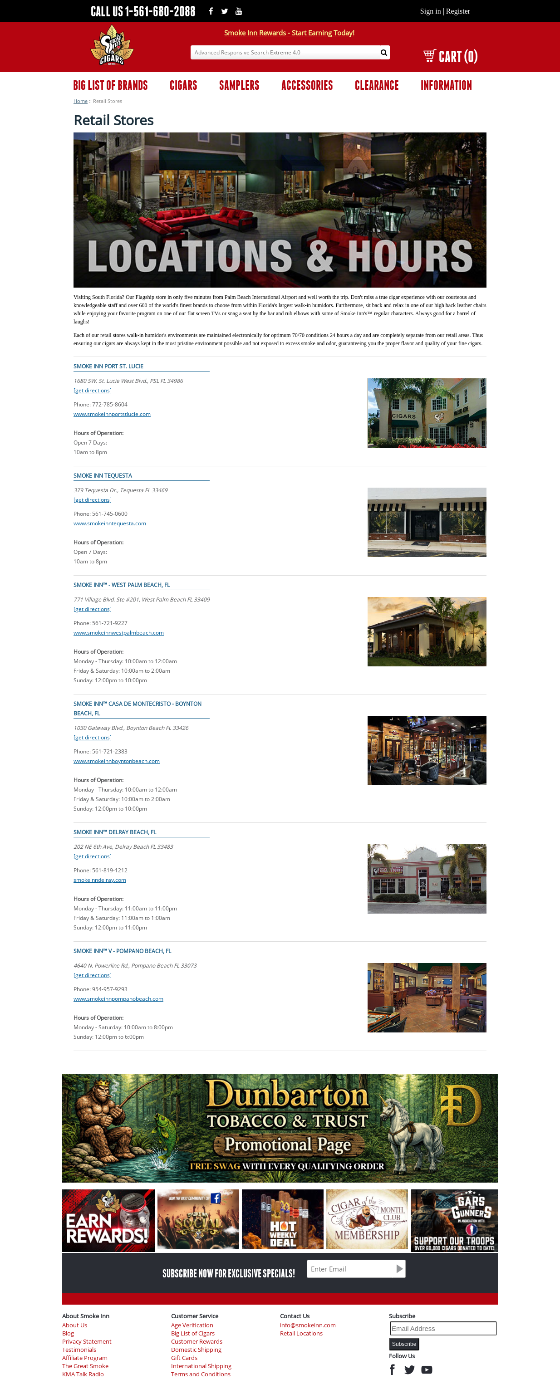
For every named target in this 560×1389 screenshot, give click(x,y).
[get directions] (93, 390)
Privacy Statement (87, 1341)
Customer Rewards (196, 1341)
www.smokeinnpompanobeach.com (118, 999)
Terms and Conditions (201, 1374)
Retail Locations (301, 1333)
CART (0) (450, 56)
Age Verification (192, 1325)
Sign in (430, 11)
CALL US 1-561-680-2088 (143, 11)
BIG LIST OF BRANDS (110, 85)
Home (81, 101)
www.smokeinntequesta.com (110, 523)
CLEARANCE (377, 85)
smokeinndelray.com (100, 880)
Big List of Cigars (193, 1333)
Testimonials (79, 1350)
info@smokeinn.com (308, 1325)
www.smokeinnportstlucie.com (112, 414)
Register (458, 11)
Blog (68, 1333)
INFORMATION (446, 85)
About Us (74, 1325)
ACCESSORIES (307, 85)
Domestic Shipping (196, 1350)
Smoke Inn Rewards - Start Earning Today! (289, 32)
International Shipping (201, 1366)
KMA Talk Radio (83, 1374)
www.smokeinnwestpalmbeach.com (119, 632)
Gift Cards (184, 1358)
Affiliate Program (85, 1358)
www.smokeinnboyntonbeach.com (117, 761)
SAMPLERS (239, 85)
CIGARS (183, 85)
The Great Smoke (85, 1366)
